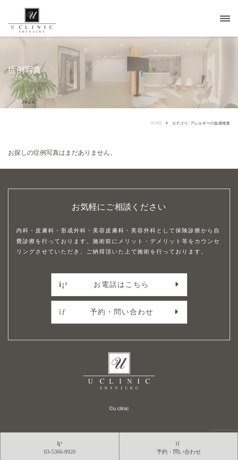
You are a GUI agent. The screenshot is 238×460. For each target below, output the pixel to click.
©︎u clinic (119, 408)
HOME (156, 123)
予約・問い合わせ (106, 312)
